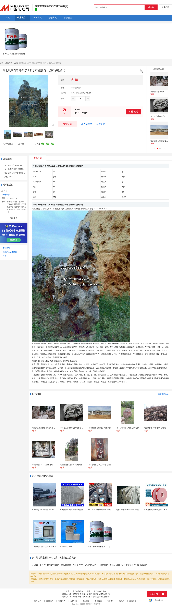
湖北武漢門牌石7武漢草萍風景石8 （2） (19, 169)
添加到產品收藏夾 (10, 252)
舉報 (21, 144)
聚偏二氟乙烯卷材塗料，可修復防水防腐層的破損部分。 (109, 547)
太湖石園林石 (90, 565)
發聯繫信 (67, 124)
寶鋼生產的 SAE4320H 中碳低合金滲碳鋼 (131, 510)
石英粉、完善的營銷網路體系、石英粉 (17, 54)
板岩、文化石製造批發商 (96, 591)
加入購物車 (86, 124)
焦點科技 (89, 604)
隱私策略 (86, 601)
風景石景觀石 (53, 565)
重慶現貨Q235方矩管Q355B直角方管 (46, 510)
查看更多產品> (164, 394)
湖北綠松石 (142, 565)
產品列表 (8, 63)
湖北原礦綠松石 (128, 565)
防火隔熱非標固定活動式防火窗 (44, 547)
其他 (16, 63)
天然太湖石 (115, 565)
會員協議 (98, 601)
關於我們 (37, 601)
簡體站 (121, 601)
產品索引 (6, 248)
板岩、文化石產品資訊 (74, 591)
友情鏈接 (132, 601)
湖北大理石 (78, 565)
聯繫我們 (49, 601)
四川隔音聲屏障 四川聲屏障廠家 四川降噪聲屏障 (78, 510)
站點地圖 (74, 601)
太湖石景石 (103, 565)
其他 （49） (9, 177)
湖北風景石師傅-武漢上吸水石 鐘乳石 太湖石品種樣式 (89, 594)
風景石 (42, 565)
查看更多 (13, 218)
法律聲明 (110, 601)
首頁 (1, 63)
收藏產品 (8, 144)
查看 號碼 (133, 111)
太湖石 (35, 565)
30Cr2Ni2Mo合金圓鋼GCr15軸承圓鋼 (102, 510)
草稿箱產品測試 (66, 547)
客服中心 (61, 601)
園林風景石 (66, 565)
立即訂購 (100, 124)
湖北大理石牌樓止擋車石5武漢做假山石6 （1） (22, 173)
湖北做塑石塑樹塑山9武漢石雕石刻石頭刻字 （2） (23, 165)
